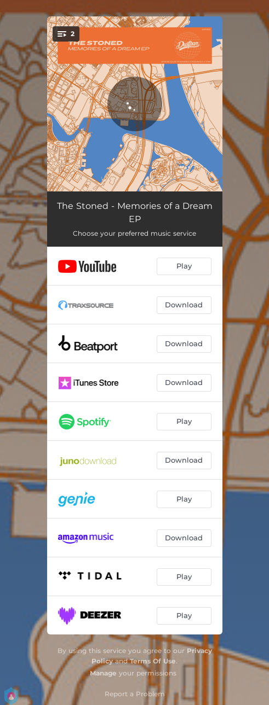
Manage (103, 673)
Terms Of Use (153, 661)
